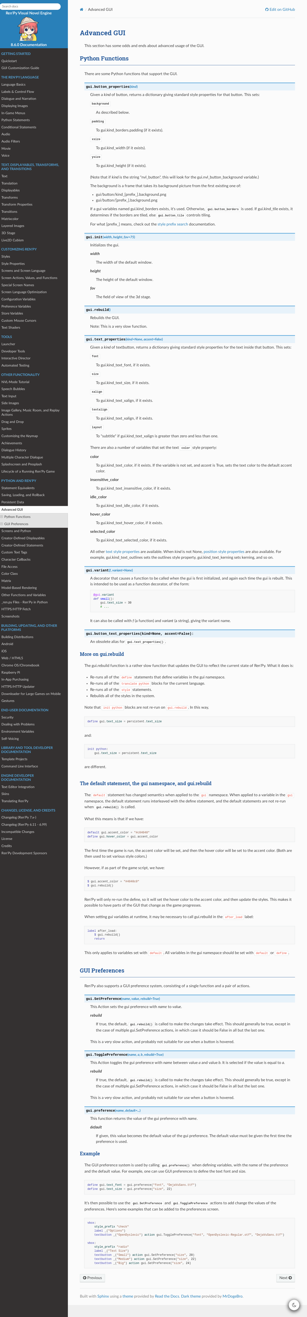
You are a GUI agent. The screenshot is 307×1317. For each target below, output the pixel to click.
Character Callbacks (20, 559)
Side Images (14, 403)
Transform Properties (21, 204)
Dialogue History (18, 450)
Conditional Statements (23, 127)
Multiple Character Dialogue (26, 457)
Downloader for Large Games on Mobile (35, 694)
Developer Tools (17, 351)
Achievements (16, 443)
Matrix (10, 581)
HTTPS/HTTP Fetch (20, 609)
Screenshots (15, 616)
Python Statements (20, 120)
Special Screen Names (22, 285)
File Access (14, 567)
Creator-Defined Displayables (27, 538)
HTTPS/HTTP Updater (22, 686)
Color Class (14, 573)
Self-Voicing (14, 739)
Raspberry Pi (15, 672)
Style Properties (17, 264)
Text (9, 176)
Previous (97, 1290)
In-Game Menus (17, 113)
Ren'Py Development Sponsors (28, 853)
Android (11, 644)
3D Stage (12, 233)
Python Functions (19, 517)
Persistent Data (17, 502)
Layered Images (17, 226)
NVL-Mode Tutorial (19, 382)
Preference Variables (20, 306)
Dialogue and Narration (23, 99)
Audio (10, 134)
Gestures (12, 701)
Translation (14, 183)
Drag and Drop (17, 422)
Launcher (12, 344)
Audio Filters (15, 141)
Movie (10, 148)
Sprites (11, 429)
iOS (8, 651)
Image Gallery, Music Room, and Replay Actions (35, 412)
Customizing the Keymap (24, 436)
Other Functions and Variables (28, 595)
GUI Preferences (18, 524)
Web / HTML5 (16, 658)
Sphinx (107, 1308)
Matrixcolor (14, 219)
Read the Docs (171, 1308)
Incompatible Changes (22, 832)
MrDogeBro (237, 1308)
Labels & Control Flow (22, 92)
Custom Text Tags (18, 552)
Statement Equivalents (22, 488)
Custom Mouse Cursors (23, 320)
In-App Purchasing (19, 679)
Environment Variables (22, 731)
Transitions (13, 212)
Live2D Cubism (17, 240)
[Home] (86, 9)
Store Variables (16, 313)
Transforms (14, 197)
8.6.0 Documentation (33, 45)
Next (285, 1290)
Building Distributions (21, 637)
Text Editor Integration (22, 787)
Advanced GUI (14, 510)
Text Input (13, 396)
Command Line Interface (24, 766)
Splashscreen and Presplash (26, 464)
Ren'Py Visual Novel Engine (33, 26)
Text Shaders (15, 327)
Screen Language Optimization (28, 292)
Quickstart (13, 61)
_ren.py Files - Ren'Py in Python (29, 602)
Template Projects (18, 759)
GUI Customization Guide (24, 68)
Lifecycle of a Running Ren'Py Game (32, 471)
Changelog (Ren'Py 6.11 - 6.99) (28, 824)
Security (12, 717)
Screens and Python (20, 531)
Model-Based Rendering (23, 588)
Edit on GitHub (281, 10)
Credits (11, 846)
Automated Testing (19, 365)
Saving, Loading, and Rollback (27, 495)
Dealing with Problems (22, 724)
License (11, 839)
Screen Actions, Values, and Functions (33, 278)
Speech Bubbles (17, 389)
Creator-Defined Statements (26, 545)
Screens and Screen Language (27, 271)
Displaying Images (19, 106)
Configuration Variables (23, 299)
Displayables (15, 190)
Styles (10, 256)
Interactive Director (20, 358)
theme (132, 1308)
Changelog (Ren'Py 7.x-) (23, 817)
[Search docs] (34, 6)
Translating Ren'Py (19, 801)
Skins (9, 794)
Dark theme (195, 1308)
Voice (9, 155)
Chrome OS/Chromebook (24, 665)
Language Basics (18, 84)
